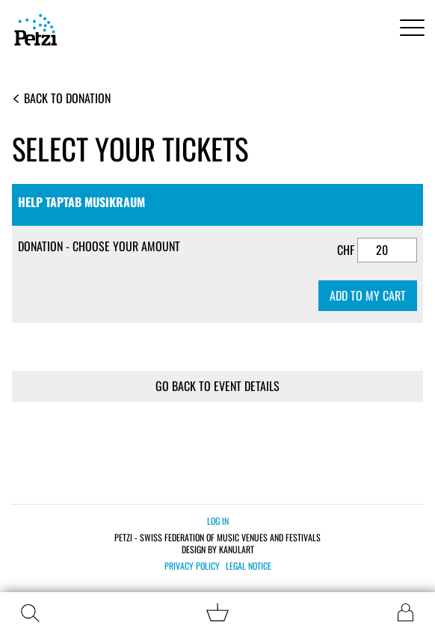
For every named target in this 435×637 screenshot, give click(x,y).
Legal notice (248, 566)
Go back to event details (217, 386)
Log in (218, 520)
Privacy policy (192, 566)
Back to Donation (62, 98)
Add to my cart (368, 295)
